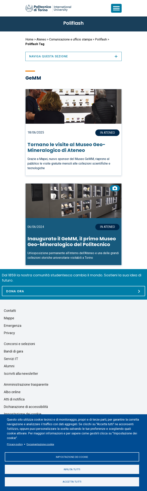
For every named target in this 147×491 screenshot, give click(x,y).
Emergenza (12, 326)
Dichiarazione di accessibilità (26, 407)
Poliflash (73, 23)
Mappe (9, 318)
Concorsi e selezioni (19, 344)
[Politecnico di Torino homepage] (48, 8)
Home (29, 39)
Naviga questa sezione (73, 56)
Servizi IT (11, 359)
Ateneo (41, 39)
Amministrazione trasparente (26, 384)
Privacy (9, 333)
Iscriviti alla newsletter (21, 374)
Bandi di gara (13, 351)
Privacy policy (15, 444)
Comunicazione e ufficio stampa (70, 39)
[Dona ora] (73, 291)
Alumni (9, 366)
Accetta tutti (72, 481)
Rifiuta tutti (72, 469)
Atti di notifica (14, 399)
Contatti (10, 311)
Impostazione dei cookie (72, 456)
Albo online (12, 392)
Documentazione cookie (40, 444)
